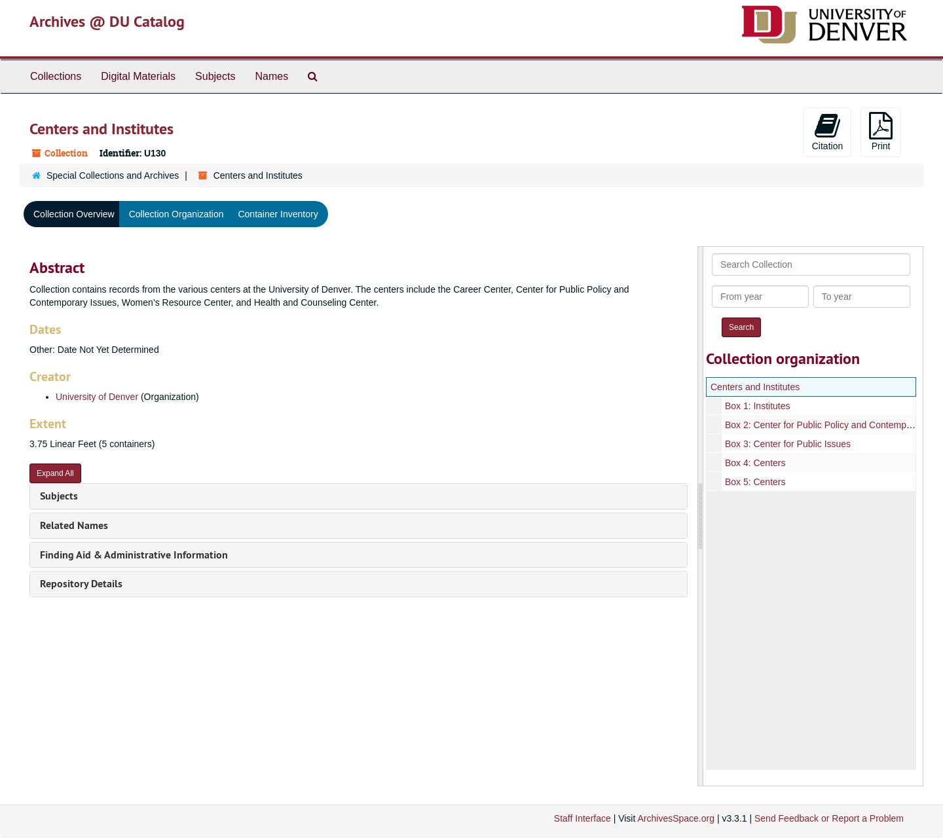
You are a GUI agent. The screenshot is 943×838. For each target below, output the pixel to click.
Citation (827, 131)
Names (271, 76)
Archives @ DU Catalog (107, 21)
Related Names (74, 525)
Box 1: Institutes (757, 406)
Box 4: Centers (755, 463)
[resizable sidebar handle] (700, 516)
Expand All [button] (55, 473)
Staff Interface (582, 818)
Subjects (215, 76)
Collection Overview (74, 214)
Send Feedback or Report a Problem (829, 818)
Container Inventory (278, 214)
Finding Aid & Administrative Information (134, 555)
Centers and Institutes (755, 387)
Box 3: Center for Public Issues (788, 444)
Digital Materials (138, 76)
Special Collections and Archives (112, 175)
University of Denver (97, 397)
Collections (55, 76)
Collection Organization (176, 214)
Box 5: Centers (755, 482)
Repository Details (81, 584)
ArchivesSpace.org (675, 818)
